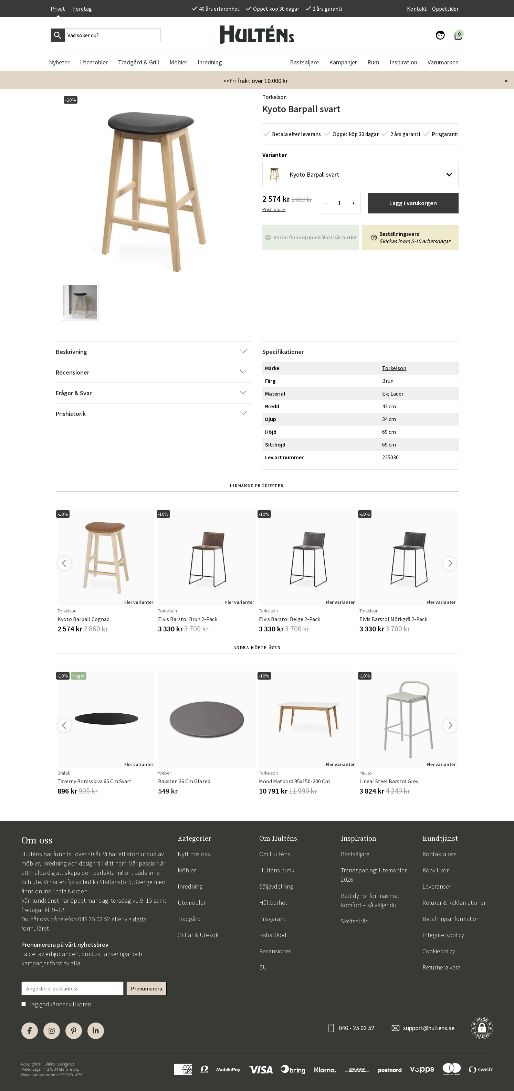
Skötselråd (355, 921)
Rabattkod (272, 935)
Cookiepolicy (438, 951)
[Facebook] (29, 1030)
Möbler (187, 870)
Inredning (190, 886)
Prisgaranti (272, 919)
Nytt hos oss (194, 854)
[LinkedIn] (95, 1030)
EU (263, 967)
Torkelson (274, 96)
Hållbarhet (273, 902)
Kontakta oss (439, 854)
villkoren (80, 1004)
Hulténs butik (276, 870)
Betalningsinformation (451, 919)
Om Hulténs (274, 854)
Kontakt (417, 8)
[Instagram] (51, 1030)
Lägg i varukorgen (413, 203)
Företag (82, 8)
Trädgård (189, 919)
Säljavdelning (276, 886)
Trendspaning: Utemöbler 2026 (374, 874)
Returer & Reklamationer (454, 902)
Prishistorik (274, 209)
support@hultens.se (428, 1028)
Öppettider (445, 8)
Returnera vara (441, 967)
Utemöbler (192, 902)
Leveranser (436, 886)
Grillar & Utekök (198, 935)
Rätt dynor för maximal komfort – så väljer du (370, 900)
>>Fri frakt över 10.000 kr (255, 81)
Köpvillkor (435, 870)
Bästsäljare (355, 854)
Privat (58, 8)
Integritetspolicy (443, 935)
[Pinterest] (73, 1030)
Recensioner (275, 951)
